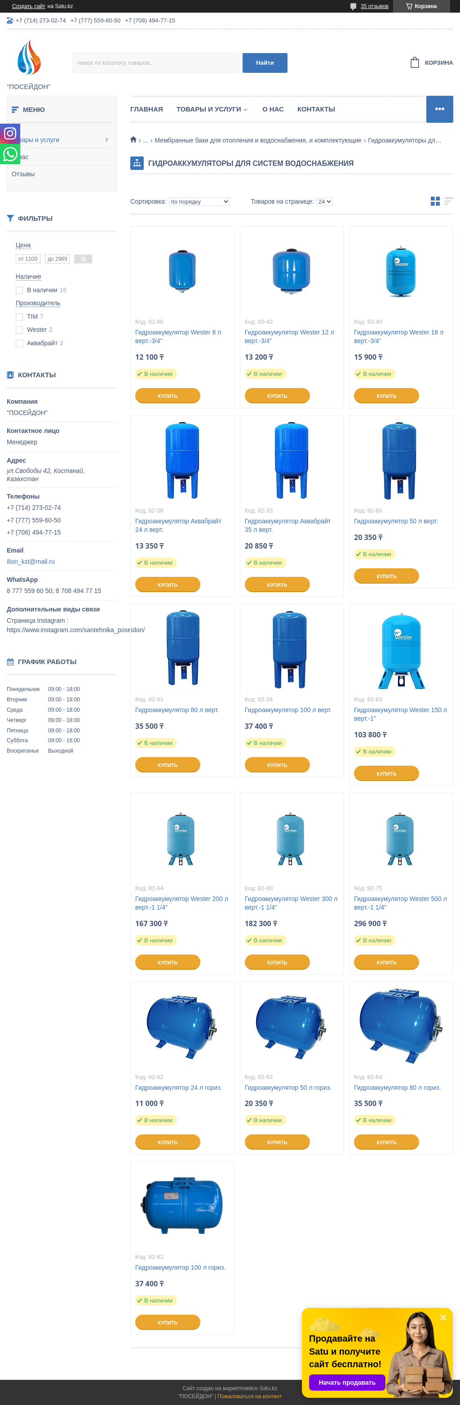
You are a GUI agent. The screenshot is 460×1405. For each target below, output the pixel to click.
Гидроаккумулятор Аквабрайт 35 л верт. (288, 525)
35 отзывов (375, 6)
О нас (20, 157)
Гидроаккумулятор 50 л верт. (396, 521)
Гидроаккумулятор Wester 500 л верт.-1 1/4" (400, 903)
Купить (167, 396)
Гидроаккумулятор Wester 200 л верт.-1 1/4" (181, 903)
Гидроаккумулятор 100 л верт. (288, 710)
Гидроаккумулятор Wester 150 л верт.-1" (400, 714)
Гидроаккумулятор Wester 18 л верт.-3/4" (398, 336)
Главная (146, 109)
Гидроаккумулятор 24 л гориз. (178, 1087)
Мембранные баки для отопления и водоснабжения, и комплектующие (258, 140)
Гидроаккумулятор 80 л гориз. (397, 1087)
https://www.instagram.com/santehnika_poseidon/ (76, 629)
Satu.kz (268, 1388)
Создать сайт (28, 6)
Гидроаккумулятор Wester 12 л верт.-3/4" (289, 336)
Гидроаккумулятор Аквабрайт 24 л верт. (178, 525)
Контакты (316, 109)
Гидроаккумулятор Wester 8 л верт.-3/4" (178, 336)
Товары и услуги (35, 139)
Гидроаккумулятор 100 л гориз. (180, 1267)
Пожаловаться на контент (249, 1396)
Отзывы (23, 174)
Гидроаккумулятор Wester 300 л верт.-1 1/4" (291, 903)
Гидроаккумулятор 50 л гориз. (288, 1087)
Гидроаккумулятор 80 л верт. (177, 710)
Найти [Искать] (265, 62)
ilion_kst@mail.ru (31, 561)
